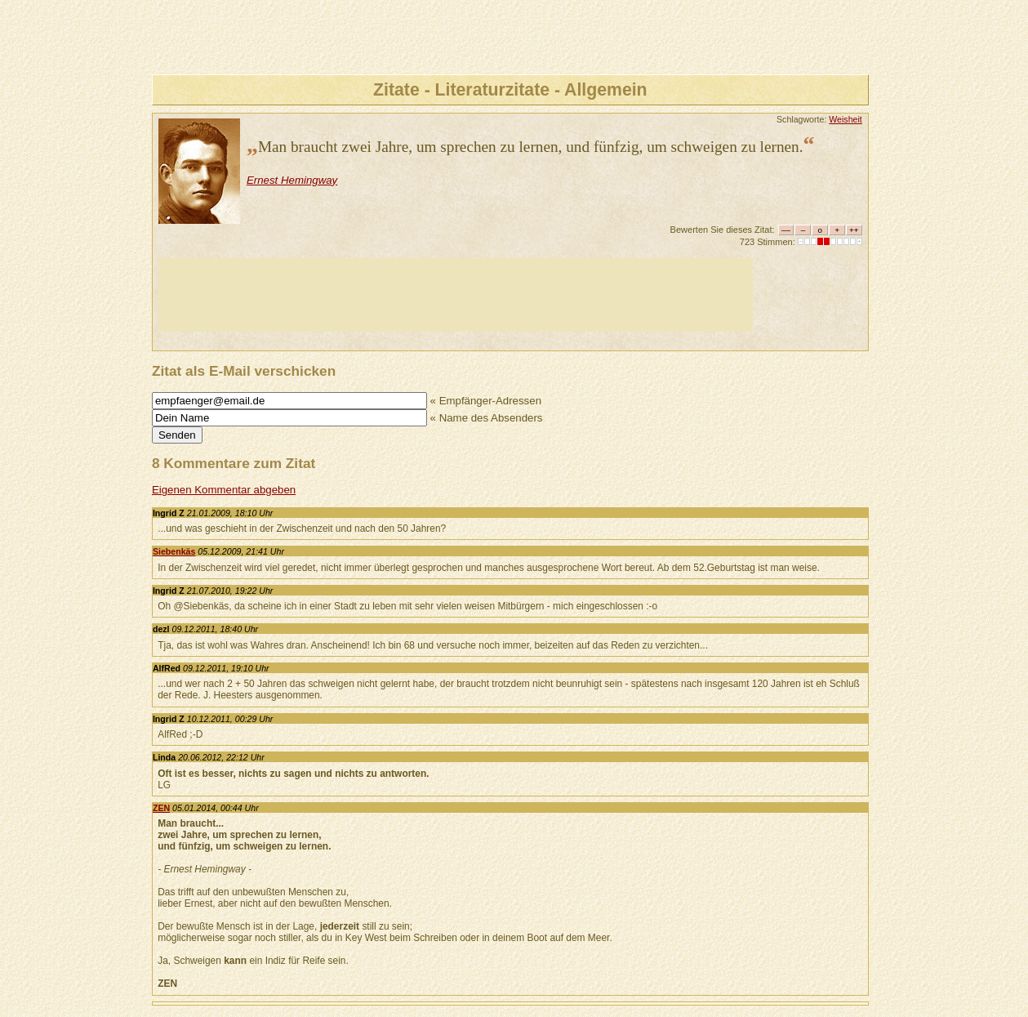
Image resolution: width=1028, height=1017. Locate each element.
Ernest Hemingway (292, 180)
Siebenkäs (174, 551)
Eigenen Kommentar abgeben (224, 490)
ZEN (161, 808)
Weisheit (845, 119)
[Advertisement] (455, 295)
